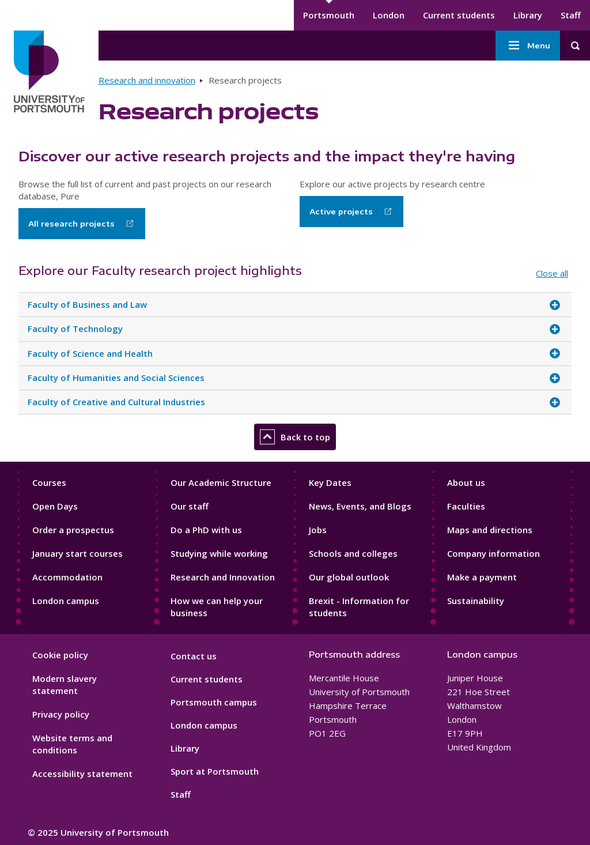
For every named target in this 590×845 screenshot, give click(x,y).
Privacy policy (60, 714)
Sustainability (475, 600)
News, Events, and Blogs (360, 506)
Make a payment (482, 577)
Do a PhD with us (206, 529)
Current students (459, 15)
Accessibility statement (82, 773)
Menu (527, 45)
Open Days (55, 506)
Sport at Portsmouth (215, 771)
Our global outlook (349, 577)
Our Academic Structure (221, 482)
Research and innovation (147, 80)
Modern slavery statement (64, 684)
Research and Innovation (223, 577)
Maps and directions (489, 529)
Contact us (194, 656)
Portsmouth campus (214, 702)
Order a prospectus (73, 529)
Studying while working (219, 553)
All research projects (71, 223)
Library (527, 15)
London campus (65, 600)
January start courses (77, 553)
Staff (571, 15)
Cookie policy (60, 655)
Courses (49, 482)
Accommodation (67, 577)
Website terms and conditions (72, 744)
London (388, 15)
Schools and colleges (353, 553)
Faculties (466, 506)
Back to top (295, 436)
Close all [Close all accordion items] (552, 273)
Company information (493, 553)
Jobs (318, 529)
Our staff (190, 506)
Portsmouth (328, 15)
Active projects (341, 211)
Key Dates (330, 482)
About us (466, 482)
